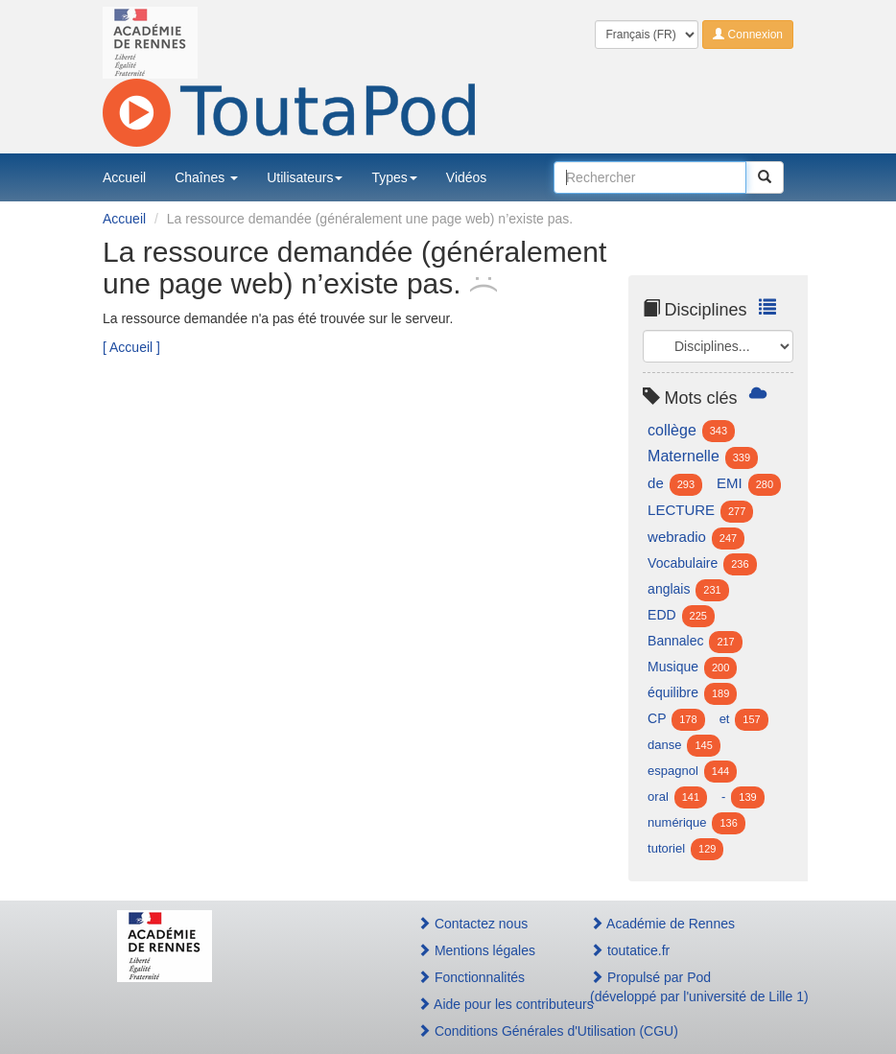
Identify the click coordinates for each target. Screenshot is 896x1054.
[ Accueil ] (131, 347)
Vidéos (466, 177)
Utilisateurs (304, 177)
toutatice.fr (630, 950)
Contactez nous (472, 923)
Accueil (124, 177)
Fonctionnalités (471, 977)
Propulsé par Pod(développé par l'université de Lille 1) (684, 987)
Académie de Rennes (662, 923)
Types (393, 177)
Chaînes (206, 177)
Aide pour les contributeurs (483, 1004)
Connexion (748, 34)
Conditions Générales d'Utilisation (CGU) (483, 1031)
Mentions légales (476, 950)
